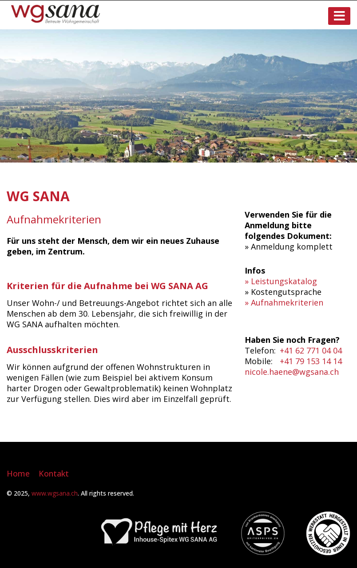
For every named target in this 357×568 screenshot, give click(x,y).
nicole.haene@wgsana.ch (292, 371)
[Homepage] (55, 21)
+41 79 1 (295, 361)
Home (18, 473)
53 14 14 (326, 361)
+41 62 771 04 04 (311, 350)
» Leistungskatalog (281, 281)
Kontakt (54, 473)
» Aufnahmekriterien (284, 302)
